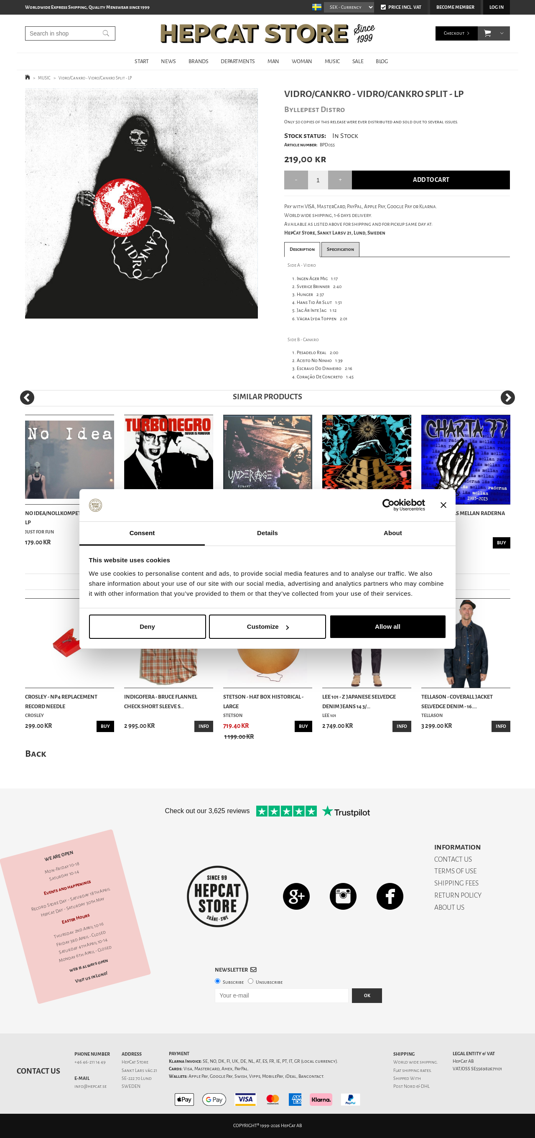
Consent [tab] (142, 532)
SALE (357, 61)
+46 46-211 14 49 (90, 1062)
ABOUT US (449, 907)
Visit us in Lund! (91, 977)
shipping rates (416, 1070)
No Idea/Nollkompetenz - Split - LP (68, 518)
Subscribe (233, 982)
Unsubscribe (269, 982)
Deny (147, 626)
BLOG (381, 61)
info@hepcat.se (90, 1086)
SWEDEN (131, 1086)
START (141, 61)
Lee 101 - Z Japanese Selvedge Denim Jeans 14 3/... (359, 701)
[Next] (508, 397)
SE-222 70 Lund (137, 1078)
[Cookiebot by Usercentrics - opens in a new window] (388, 505)
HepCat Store (135, 1062)
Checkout (454, 33)
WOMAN (302, 61)
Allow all (387, 626)
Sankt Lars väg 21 (139, 1070)
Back (35, 754)
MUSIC (332, 61)
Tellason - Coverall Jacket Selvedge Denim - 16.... (457, 701)
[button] (487, 33)
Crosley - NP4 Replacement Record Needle (61, 701)
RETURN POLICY (458, 895)
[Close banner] (443, 505)
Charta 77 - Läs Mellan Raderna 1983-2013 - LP (463, 518)
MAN (273, 61)
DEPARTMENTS (238, 61)
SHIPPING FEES (456, 883)
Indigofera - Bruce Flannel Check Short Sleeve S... (160, 701)
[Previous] (27, 397)
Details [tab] (267, 532)
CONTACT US (453, 859)
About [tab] (393, 532)
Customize (268, 626)
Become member (455, 7)
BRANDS (199, 61)
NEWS (168, 61)
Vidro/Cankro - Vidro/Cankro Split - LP (95, 78)
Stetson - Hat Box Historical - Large (263, 701)
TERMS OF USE (455, 871)
